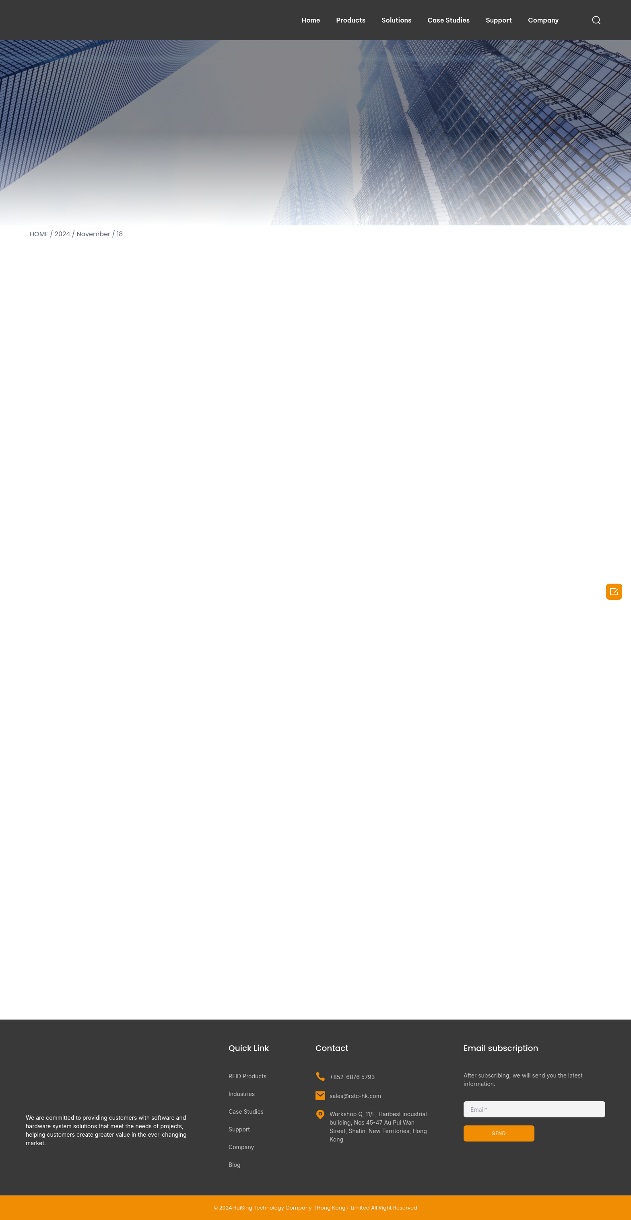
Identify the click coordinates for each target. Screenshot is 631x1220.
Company (543, 20)
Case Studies (448, 20)
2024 (62, 234)
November (94, 234)
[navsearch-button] (596, 20)
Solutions (396, 20)
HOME (39, 234)
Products (350, 20)
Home (311, 20)
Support (499, 20)
